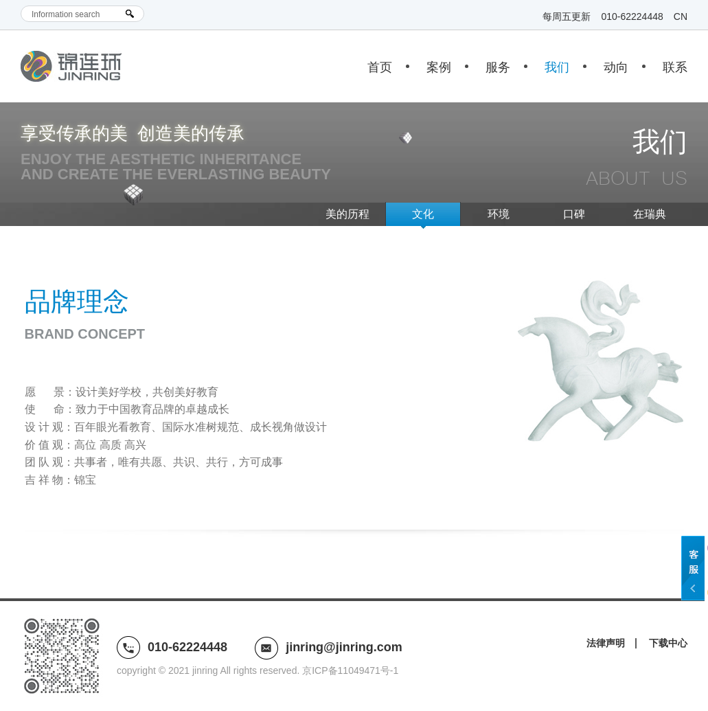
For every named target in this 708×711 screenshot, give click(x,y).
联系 (675, 67)
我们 (557, 67)
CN (680, 16)
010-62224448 (632, 16)
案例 (438, 67)
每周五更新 (567, 16)
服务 (498, 67)
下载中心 (668, 642)
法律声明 (605, 642)
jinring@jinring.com (344, 647)
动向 (616, 67)
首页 (379, 67)
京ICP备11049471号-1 (350, 670)
